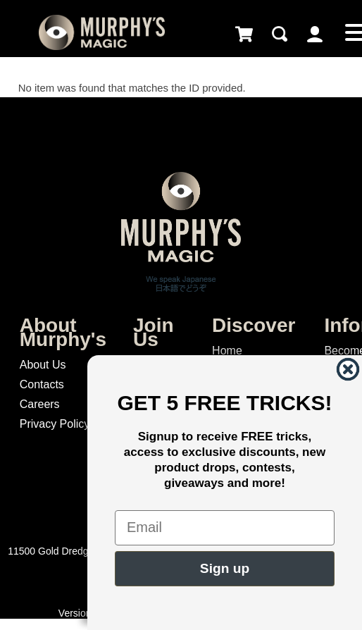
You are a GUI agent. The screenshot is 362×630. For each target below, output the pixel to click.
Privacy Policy (55, 424)
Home (227, 351)
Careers (40, 404)
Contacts (42, 384)
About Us (43, 365)
